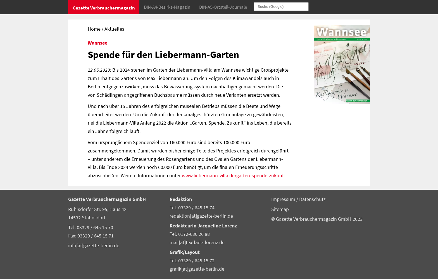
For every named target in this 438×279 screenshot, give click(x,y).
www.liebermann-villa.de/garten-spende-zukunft (233, 176)
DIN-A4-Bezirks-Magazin (167, 7)
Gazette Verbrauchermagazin (104, 8)
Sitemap (280, 209)
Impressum (283, 199)
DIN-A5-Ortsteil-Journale (223, 7)
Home (94, 29)
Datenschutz (312, 199)
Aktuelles (114, 29)
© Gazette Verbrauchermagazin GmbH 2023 (317, 219)
